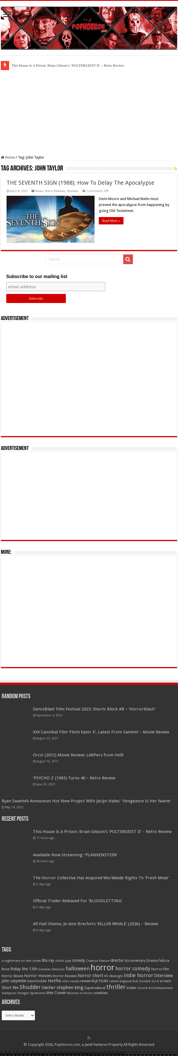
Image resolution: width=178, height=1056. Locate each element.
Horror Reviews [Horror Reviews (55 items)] (65, 976)
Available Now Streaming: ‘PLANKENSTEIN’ (75, 854)
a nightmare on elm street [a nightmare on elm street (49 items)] (21, 961)
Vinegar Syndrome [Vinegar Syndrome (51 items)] (31, 993)
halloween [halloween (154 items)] (78, 968)
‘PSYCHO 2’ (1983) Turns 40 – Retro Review (74, 778)
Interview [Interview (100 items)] (163, 975)
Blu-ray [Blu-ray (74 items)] (48, 960)
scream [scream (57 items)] (165, 981)
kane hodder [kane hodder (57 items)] (37, 981)
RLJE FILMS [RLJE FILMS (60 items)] (100, 981)
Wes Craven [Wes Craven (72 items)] (56, 992)
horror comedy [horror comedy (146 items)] (132, 968)
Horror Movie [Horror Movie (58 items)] (12, 976)
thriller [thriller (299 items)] (116, 986)
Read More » (111, 221)
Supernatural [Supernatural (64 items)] (94, 988)
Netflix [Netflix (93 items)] (54, 980)
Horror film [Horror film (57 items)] (160, 969)
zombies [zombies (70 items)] (101, 993)
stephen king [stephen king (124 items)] (69, 987)
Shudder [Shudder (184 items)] (30, 987)
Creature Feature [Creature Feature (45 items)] (98, 961)
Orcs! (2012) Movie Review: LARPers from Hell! (78, 755)
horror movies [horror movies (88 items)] (38, 975)
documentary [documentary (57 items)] (135, 961)
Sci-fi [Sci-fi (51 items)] (155, 981)
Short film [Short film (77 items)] (10, 987)
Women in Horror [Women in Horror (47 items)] (80, 993)
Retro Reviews (55, 191)
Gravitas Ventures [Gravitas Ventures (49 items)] (51, 969)
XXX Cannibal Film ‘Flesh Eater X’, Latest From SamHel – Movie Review (101, 732)
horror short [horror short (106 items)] (90, 975)
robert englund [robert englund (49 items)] (120, 981)
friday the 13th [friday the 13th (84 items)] (24, 969)
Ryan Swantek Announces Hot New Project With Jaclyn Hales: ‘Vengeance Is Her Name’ (86, 800)
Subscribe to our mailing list (36, 276)
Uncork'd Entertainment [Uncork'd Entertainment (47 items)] (155, 988)
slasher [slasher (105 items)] (48, 987)
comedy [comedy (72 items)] (78, 960)
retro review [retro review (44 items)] (70, 981)
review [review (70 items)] (85, 981)
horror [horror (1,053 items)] (102, 967)
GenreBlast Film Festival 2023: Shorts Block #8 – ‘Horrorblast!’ (94, 709)
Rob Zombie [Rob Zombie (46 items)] (141, 981)
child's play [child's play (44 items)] (63, 961)
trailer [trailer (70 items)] (131, 988)
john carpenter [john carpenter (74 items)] (14, 981)
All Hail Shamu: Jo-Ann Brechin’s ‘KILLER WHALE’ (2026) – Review (95, 923)
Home (8, 157)
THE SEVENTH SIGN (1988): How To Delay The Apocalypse (80, 182)
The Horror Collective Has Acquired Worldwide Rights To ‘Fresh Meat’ (101, 877)
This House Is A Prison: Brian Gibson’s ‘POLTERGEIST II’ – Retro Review (67, 65)
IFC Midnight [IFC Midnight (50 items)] (113, 976)
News (39, 191)
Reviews (73, 191)
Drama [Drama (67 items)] (152, 960)
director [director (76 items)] (117, 960)
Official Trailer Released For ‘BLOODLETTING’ (77, 900)
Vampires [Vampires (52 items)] (9, 993)
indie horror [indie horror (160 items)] (138, 975)
